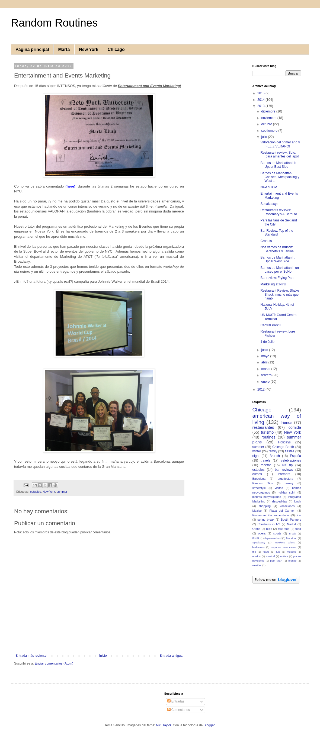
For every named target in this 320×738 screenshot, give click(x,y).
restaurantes (263, 427)
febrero (266, 375)
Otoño (256, 528)
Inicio (103, 656)
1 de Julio (267, 342)
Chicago (116, 49)
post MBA (276, 560)
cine (298, 515)
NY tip (287, 465)
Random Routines (54, 23)
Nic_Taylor (163, 725)
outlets (284, 556)
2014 (261, 100)
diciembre (268, 111)
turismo (267, 432)
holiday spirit (286, 492)
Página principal (32, 49)
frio (254, 551)
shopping (265, 506)
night (256, 456)
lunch (297, 501)
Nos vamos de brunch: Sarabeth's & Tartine (276, 249)
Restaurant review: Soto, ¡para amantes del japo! (279, 154)
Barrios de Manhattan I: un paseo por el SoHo (279, 269)
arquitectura (285, 478)
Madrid (291, 524)
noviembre (269, 118)
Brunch (275, 456)
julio (264, 137)
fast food (284, 528)
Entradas (175, 701)
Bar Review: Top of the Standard (276, 232)
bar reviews (284, 470)
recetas (266, 465)
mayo (265, 356)
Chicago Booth (283, 447)
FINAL (256, 538)
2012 (261, 389)
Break (292, 533)
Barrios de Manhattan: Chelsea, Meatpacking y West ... (279, 177)
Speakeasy (258, 542)
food (298, 528)
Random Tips (262, 483)
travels (265, 460)
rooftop (292, 560)
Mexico (257, 510)
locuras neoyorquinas (266, 496)
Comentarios (178, 710)
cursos (257, 474)
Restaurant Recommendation (271, 515)
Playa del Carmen (282, 510)
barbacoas (258, 547)
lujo (278, 551)
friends (286, 422)
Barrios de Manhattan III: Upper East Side (278, 165)
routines (268, 437)
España (295, 456)
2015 (261, 93)
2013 (261, 106)
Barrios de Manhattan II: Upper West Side (277, 259)
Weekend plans (284, 542)
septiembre (269, 131)
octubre (267, 124)
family (273, 451)
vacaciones (287, 506)
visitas (279, 487)
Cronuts (266, 241)
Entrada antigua (171, 656)
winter (256, 451)
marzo (266, 369)
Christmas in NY (269, 524)
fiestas (289, 451)
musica (256, 556)
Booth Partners (291, 519)
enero (265, 381)
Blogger (209, 725)
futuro (266, 551)
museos (291, 551)
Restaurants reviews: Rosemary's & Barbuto (278, 212)
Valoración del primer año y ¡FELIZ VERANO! (280, 144)
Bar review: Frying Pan (276, 278)
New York (88, 49)
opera (261, 533)
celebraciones (291, 460)
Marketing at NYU (273, 284)
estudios (35, 491)
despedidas (279, 501)
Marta (64, 49)
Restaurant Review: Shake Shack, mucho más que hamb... (279, 294)
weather (257, 565)
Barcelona (259, 478)
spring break (265, 519)
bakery (288, 483)
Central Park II (270, 325)
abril (264, 362)
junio (265, 350)
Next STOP (268, 187)
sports (277, 533)
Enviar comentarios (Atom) (54, 663)
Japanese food (272, 538)
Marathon (291, 538)
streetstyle (259, 487)
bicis (269, 528)
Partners (284, 474)
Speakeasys (269, 204)
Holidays (284, 442)
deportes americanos (283, 547)
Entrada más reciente (30, 656)
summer (62, 491)
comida (295, 427)
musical (270, 556)
